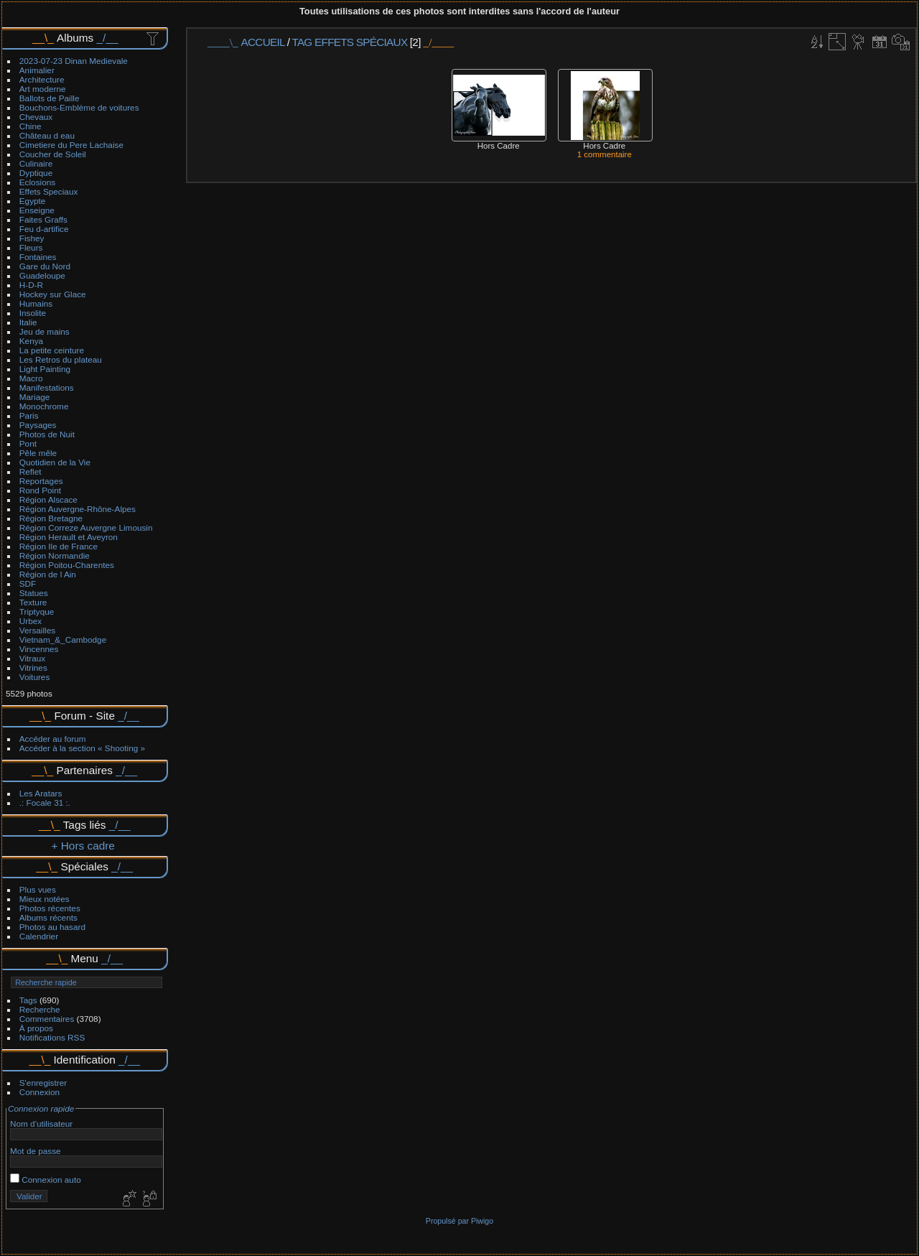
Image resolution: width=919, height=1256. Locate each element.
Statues (33, 592)
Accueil (263, 42)
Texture (33, 602)
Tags (28, 1000)
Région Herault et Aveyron (68, 536)
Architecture (42, 79)
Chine (30, 126)
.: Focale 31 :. (44, 802)
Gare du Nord (44, 266)
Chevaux (35, 116)
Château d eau (47, 135)
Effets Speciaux (48, 191)
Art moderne (42, 88)
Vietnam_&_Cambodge (62, 639)
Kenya (31, 340)
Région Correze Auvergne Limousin (86, 527)
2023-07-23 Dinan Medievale (73, 60)
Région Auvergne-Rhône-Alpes (77, 508)
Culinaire (35, 163)
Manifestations (46, 387)
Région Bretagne (51, 518)
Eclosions (37, 182)
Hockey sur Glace (52, 294)
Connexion (39, 1092)
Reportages (41, 480)
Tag (301, 42)
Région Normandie (54, 555)
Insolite (32, 312)
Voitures (34, 677)
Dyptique (35, 172)
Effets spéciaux (360, 42)
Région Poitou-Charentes (66, 564)
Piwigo (482, 1221)
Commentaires (47, 1018)
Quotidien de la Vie (54, 462)
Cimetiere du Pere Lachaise (71, 144)
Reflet (30, 471)
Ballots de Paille (49, 98)
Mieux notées (44, 898)
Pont (28, 443)
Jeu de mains (44, 331)
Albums (75, 38)
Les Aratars (40, 793)
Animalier (37, 70)
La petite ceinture (51, 350)
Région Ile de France (58, 546)
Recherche (39, 1009)
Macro (31, 378)
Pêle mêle (38, 452)
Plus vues (37, 889)
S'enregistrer (43, 1082)
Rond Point (40, 490)
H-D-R (31, 284)
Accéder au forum (52, 738)
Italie (28, 322)
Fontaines (38, 256)
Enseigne (37, 210)
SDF (28, 583)
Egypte (32, 200)
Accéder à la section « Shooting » (82, 748)
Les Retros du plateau (60, 359)
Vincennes (39, 648)
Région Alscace (48, 499)
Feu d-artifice (44, 228)
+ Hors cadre (83, 845)
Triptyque (37, 611)
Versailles (37, 630)
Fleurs (31, 247)
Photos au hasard (52, 926)
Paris (29, 415)
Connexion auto (45, 1179)
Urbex (30, 620)
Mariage (34, 396)
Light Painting (44, 368)
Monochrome (44, 406)
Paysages (38, 424)
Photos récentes (49, 908)
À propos (36, 1028)
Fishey (32, 238)
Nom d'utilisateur (41, 1123)
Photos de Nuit (47, 434)
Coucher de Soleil (52, 154)
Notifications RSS (52, 1037)
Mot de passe (35, 1150)
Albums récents (48, 917)
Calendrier (38, 936)
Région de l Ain (47, 574)
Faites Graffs (43, 219)
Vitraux (32, 658)
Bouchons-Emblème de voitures (79, 107)
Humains (35, 303)
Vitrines (33, 667)
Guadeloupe (42, 275)
